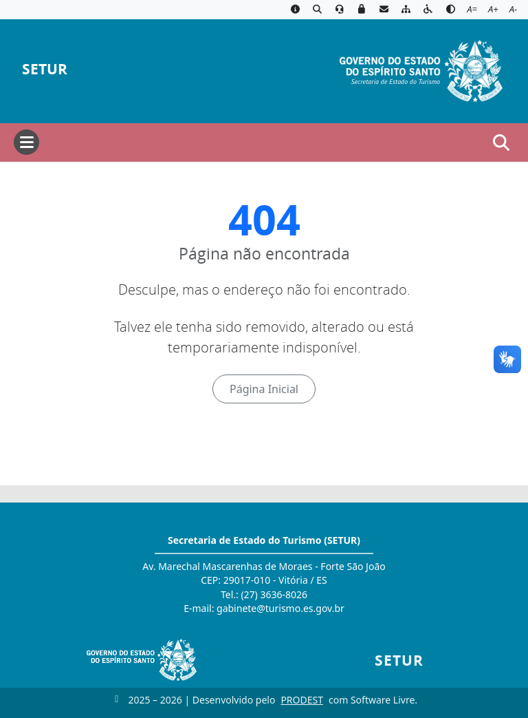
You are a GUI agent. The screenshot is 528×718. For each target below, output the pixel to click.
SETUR (44, 69)
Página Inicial (264, 389)
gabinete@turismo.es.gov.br (280, 608)
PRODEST (301, 699)
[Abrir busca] (501, 142)
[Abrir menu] (26, 142)
